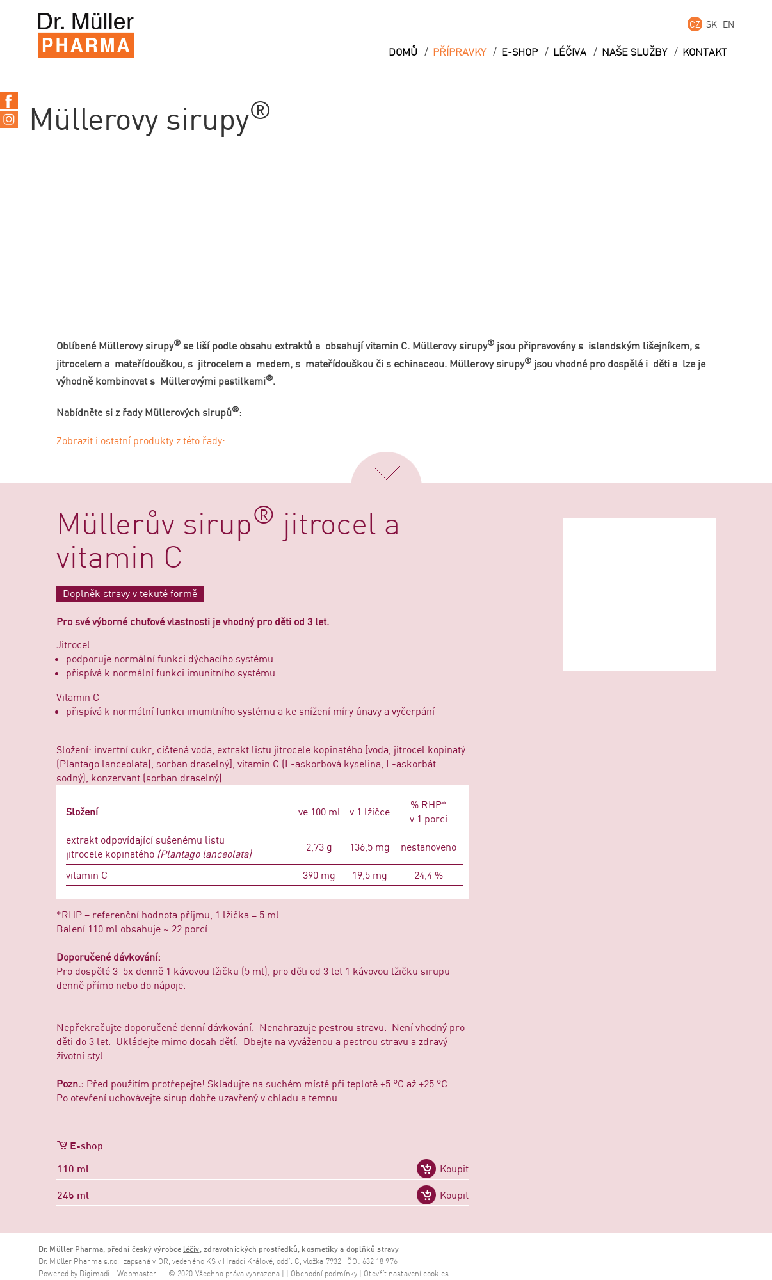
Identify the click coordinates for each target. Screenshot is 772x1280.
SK (711, 24)
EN (728, 24)
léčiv (191, 1249)
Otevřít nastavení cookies (406, 1274)
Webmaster (136, 1274)
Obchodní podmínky (324, 1274)
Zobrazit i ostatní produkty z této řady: (140, 440)
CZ (694, 24)
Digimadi (94, 1274)
